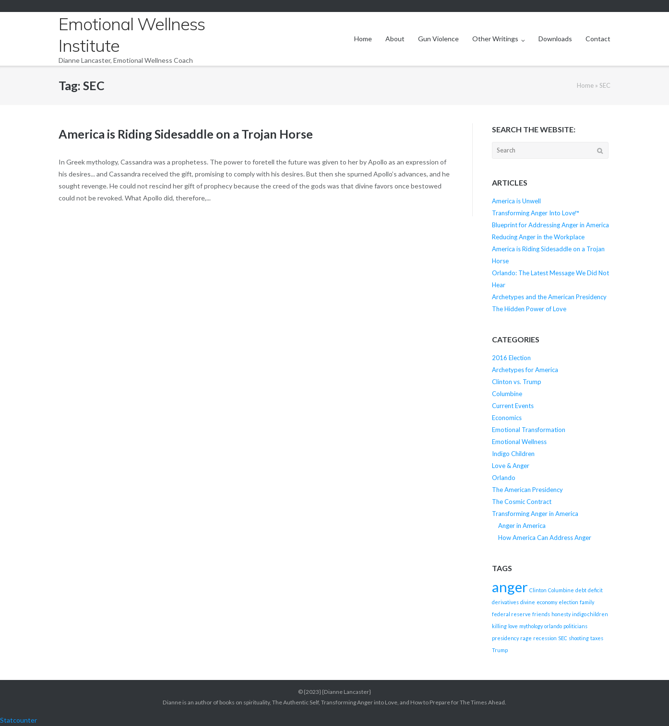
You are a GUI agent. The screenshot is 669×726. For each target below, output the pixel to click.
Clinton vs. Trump (516, 382)
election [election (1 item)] (568, 602)
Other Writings (495, 39)
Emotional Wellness (519, 441)
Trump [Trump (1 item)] (500, 650)
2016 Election (511, 358)
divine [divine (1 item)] (527, 602)
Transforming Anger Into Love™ (535, 213)
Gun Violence (438, 39)
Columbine (507, 394)
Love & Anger (510, 465)
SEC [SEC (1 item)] (562, 638)
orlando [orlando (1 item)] (553, 626)
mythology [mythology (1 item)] (531, 626)
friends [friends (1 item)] (541, 614)
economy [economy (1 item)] (547, 602)
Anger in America (522, 525)
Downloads (555, 39)
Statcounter (18, 720)
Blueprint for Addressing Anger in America (550, 225)
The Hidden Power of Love (529, 309)
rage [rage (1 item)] (526, 638)
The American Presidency (527, 489)
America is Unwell (516, 201)
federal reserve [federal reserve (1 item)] (511, 614)
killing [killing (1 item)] (499, 626)
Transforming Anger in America (535, 513)
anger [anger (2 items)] (510, 586)
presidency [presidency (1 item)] (505, 638)
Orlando (503, 477)
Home (363, 39)
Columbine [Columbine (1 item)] (561, 590)
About (395, 39)
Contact (597, 39)
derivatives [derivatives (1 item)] (505, 602)
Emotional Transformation (528, 429)
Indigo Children (513, 453)
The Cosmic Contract (521, 501)
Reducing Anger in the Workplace (538, 237)
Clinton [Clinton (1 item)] (538, 590)
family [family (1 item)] (587, 602)
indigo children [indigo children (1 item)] (590, 614)
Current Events (513, 406)
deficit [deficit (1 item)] (595, 590)
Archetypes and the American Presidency (549, 297)
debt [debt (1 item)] (580, 590)
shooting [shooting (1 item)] (579, 638)
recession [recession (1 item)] (545, 638)
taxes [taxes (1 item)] (596, 638)
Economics (507, 418)
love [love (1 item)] (513, 626)
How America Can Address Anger (544, 537)
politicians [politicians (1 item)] (575, 626)
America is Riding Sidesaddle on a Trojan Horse (186, 134)
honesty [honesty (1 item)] (561, 614)
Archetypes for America (525, 370)
